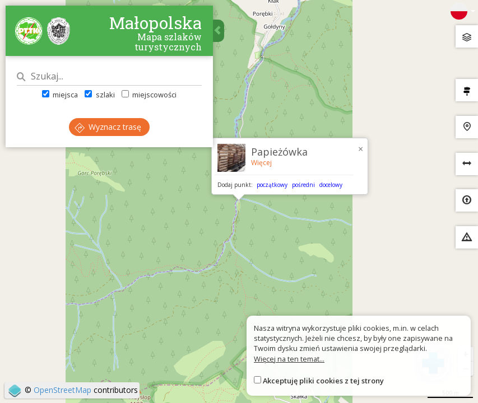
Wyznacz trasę (108, 126)
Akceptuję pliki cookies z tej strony (323, 381)
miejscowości (149, 95)
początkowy (272, 185)
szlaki (99, 95)
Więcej (261, 162)
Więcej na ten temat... (289, 359)
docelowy (330, 185)
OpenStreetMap (62, 390)
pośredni (303, 185)
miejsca (60, 95)
